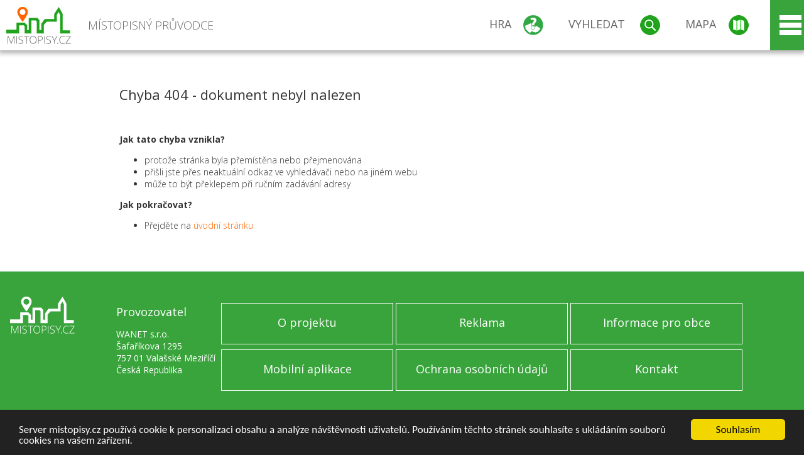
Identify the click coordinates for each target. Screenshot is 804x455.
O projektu (307, 322)
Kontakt (656, 368)
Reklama (482, 322)
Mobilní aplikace (307, 368)
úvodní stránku (223, 225)
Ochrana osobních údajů (482, 368)
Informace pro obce (656, 322)
